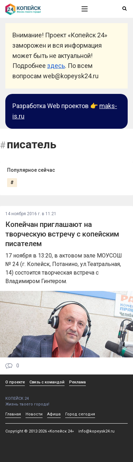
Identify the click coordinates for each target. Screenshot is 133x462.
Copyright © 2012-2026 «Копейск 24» (39, 431)
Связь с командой (47, 382)
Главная (13, 414)
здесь (56, 65)
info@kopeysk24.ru (96, 431)
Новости (34, 414)
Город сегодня (80, 414)
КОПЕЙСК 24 (35, 396)
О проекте (15, 382)
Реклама (77, 382)
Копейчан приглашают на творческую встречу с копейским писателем (62, 234)
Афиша (54, 414)
